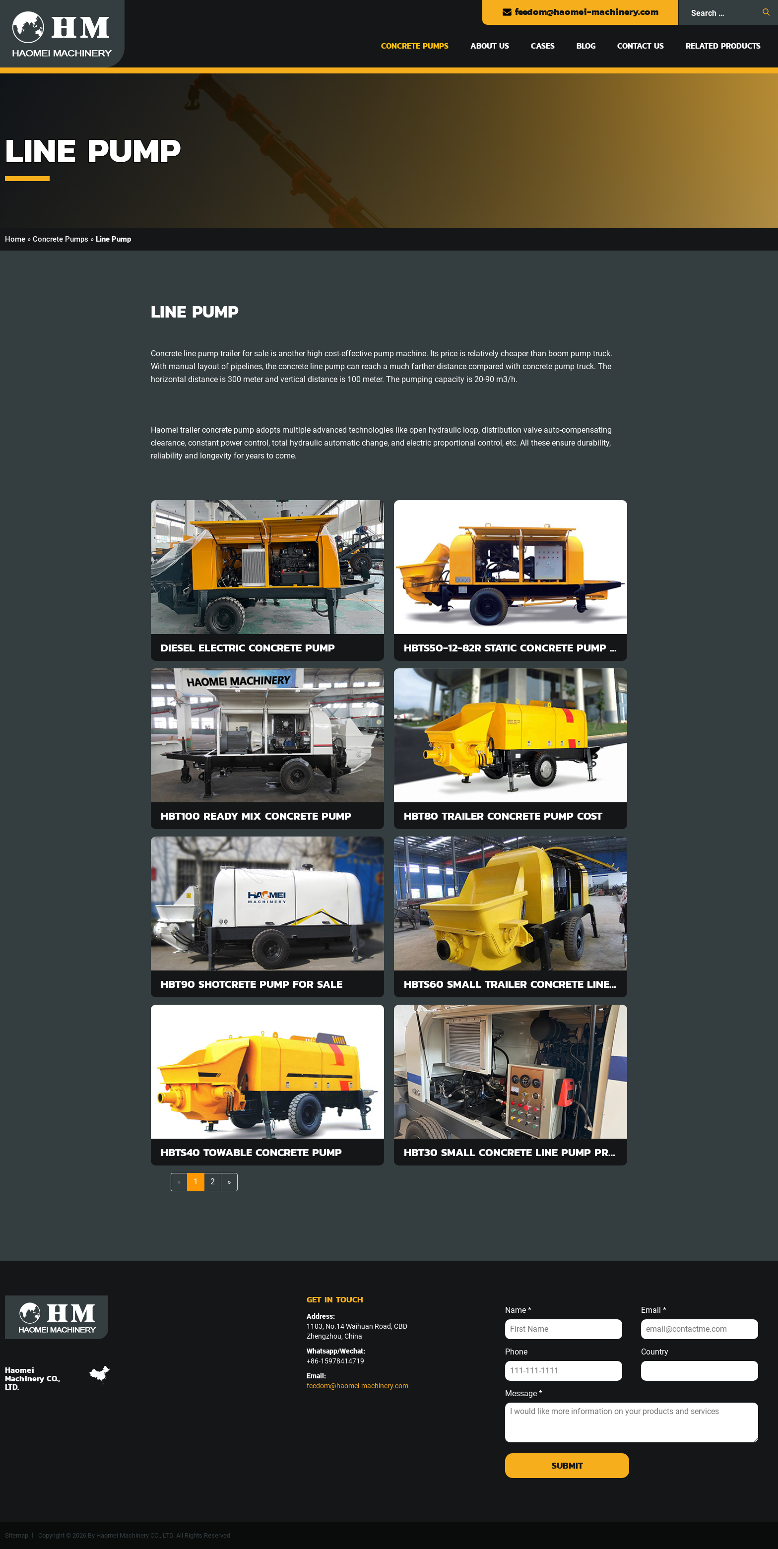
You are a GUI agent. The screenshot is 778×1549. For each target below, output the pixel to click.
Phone (516, 1352)
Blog (586, 46)
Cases (543, 46)
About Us (489, 46)
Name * (518, 1310)
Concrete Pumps (415, 46)
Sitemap (16, 1535)
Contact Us (640, 46)
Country (654, 1352)
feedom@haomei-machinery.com (580, 11)
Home (15, 239)
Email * (653, 1310)
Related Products (723, 46)
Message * (523, 1394)
